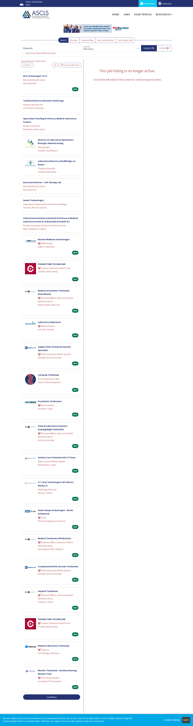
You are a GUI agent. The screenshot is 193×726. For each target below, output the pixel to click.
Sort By (26, 65)
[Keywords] (52, 48)
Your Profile (143, 14)
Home (115, 14)
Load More (52, 697)
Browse (74, 40)
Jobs (126, 14)
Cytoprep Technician (48, 374)
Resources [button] (163, 14)
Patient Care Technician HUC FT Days (57, 457)
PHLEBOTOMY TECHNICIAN (51, 264)
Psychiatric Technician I (50, 401)
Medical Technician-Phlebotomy (54, 538)
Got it (186, 720)
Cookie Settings (172, 720)
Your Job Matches (105, 40)
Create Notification (70, 65)
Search (63, 40)
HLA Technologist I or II (35, 75)
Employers (165, 3)
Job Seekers (147, 3)
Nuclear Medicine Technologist (54, 239)
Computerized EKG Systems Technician (58, 566)
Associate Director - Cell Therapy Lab (42, 182)
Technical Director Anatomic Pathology (43, 100)
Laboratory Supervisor (49, 322)
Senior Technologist (33, 200)
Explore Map (87, 40)
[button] (164, 48)
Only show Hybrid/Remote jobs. (40, 53)
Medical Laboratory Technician (53, 645)
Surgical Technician (48, 591)
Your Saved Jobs (125, 40)
